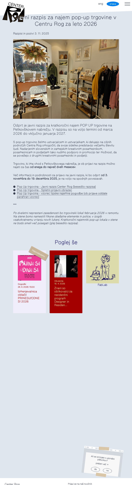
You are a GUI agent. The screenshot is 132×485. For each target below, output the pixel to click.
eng (100, 3)
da (95, 469)
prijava (113, 4)
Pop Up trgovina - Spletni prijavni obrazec (44, 190)
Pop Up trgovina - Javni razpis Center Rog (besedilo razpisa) (56, 186)
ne (107, 471)
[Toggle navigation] (127, 4)
